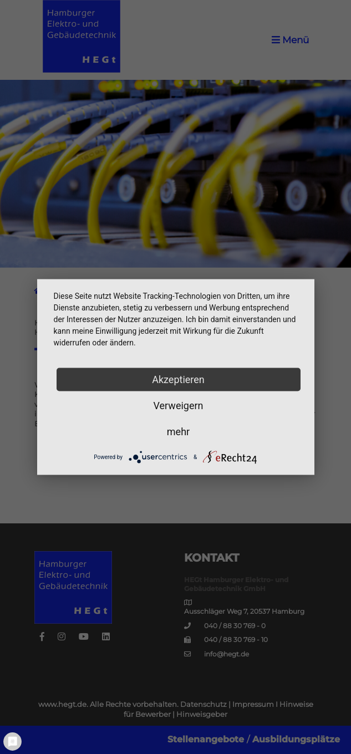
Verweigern (178, 405)
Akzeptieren (178, 379)
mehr (178, 431)
